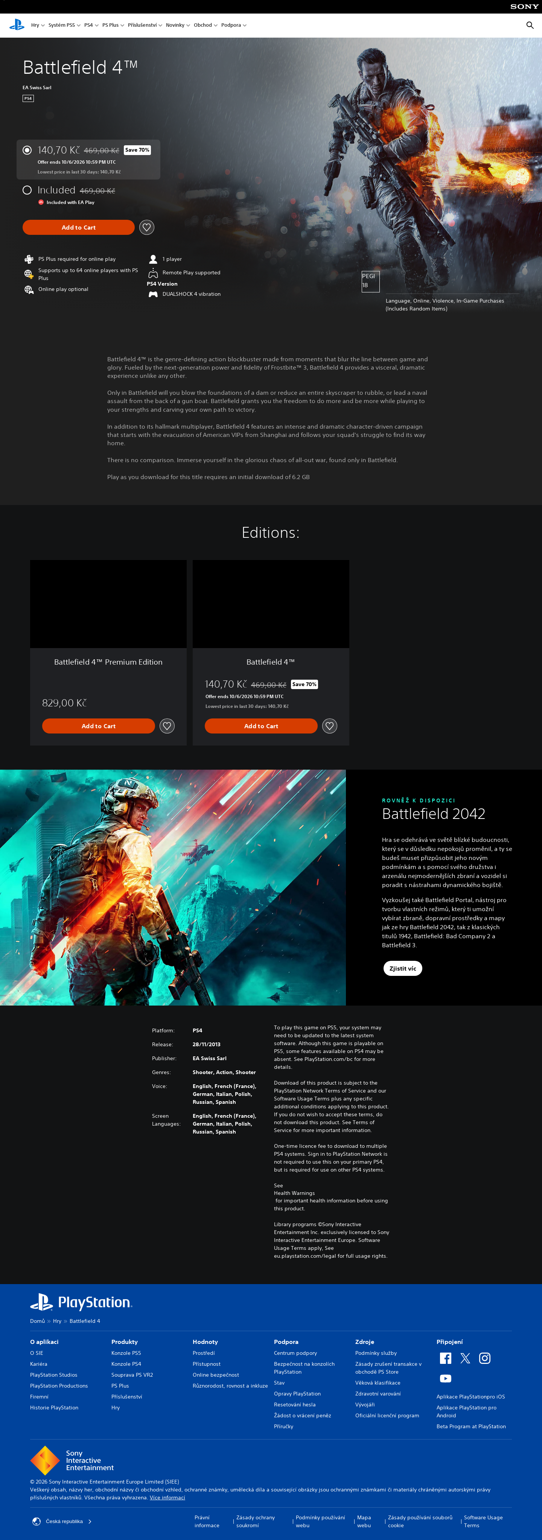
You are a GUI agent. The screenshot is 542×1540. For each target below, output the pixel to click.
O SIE (36, 1353)
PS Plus (110, 26)
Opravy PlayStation (297, 1393)
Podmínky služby (376, 1353)
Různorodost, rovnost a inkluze (230, 1385)
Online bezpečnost (216, 1374)
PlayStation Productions (59, 1385)
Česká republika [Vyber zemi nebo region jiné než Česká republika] (62, 1521)
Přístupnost (207, 1363)
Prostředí (204, 1353)
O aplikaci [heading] (44, 1341)
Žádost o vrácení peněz (302, 1415)
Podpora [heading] (286, 1341)
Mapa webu (364, 1521)
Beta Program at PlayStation (471, 1426)
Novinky (175, 26)
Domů (37, 1321)
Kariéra (38, 1363)
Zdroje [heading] (364, 1341)
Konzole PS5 (126, 1353)
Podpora (231, 26)
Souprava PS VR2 (132, 1374)
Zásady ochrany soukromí (255, 1521)
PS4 (88, 26)
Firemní (39, 1396)
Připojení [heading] (450, 1341)
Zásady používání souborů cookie (420, 1521)
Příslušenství (142, 26)
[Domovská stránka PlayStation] (17, 25)
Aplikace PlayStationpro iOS (471, 1396)
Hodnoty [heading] (205, 1341)
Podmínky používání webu (320, 1521)
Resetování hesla (295, 1404)
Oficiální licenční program (387, 1415)
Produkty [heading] (124, 1341)
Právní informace (207, 1521)
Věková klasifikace (377, 1382)
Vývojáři (365, 1404)
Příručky (283, 1426)
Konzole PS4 (126, 1363)
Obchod (203, 26)
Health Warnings (294, 1193)
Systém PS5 (62, 26)
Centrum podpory (295, 1353)
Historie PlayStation (54, 1407)
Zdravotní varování (378, 1393)
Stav (279, 1382)
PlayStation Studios (54, 1374)
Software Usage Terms (483, 1521)
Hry (35, 26)
